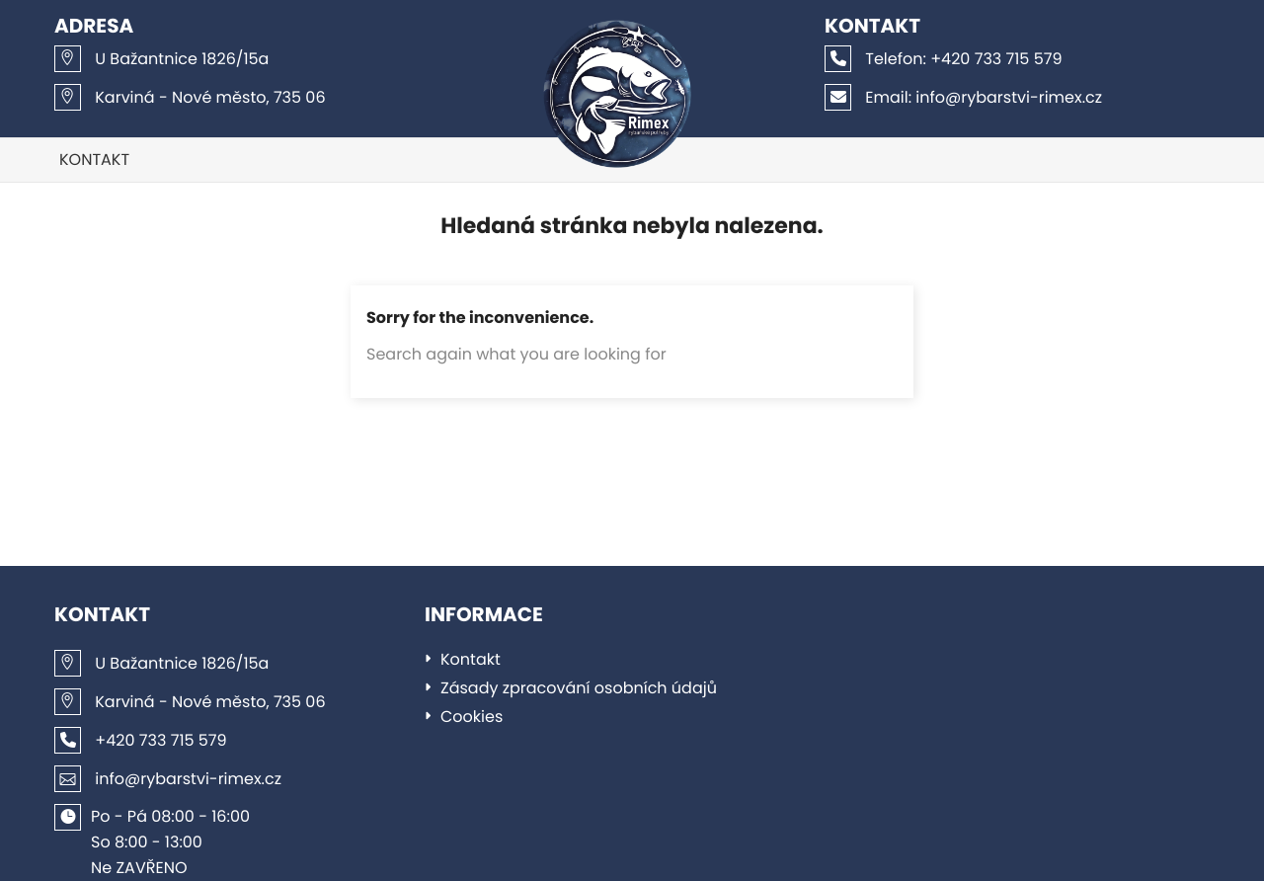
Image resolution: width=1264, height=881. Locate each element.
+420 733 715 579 (944, 58)
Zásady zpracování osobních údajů (578, 688)
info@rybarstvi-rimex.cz (963, 97)
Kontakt (94, 159)
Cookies (471, 716)
